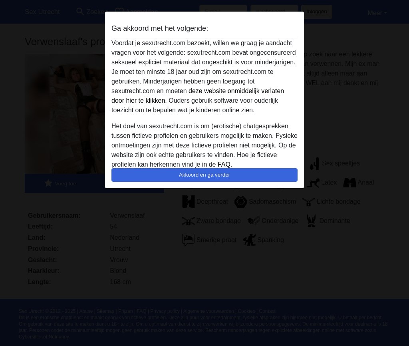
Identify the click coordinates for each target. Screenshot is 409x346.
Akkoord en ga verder (204, 175)
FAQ (224, 164)
